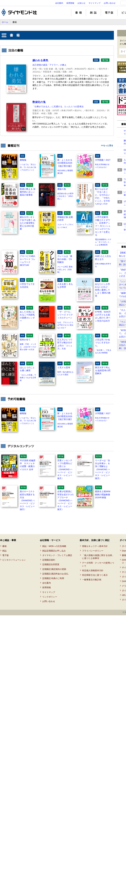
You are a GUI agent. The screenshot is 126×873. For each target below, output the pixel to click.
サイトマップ (94, 3)
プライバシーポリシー (92, 551)
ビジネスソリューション (14, 560)
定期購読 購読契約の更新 (54, 569)
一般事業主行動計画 (91, 579)
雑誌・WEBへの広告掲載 (54, 546)
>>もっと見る (107, 145)
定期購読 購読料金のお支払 (55, 574)
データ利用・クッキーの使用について (98, 564)
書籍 (4, 546)
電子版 (109, 12)
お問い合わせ (110, 3)
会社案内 (59, 3)
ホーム (5, 22)
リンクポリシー (49, 597)
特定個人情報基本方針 (92, 570)
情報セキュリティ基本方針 (95, 546)
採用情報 (70, 3)
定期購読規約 (48, 560)
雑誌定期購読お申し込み (54, 551)
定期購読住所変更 (50, 564)
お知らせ (81, 3)
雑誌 (4, 551)
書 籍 (78, 12)
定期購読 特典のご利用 (53, 578)
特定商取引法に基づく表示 (95, 575)
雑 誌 (93, 12)
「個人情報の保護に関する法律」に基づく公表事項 (98, 556)
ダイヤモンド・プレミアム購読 (57, 555)
